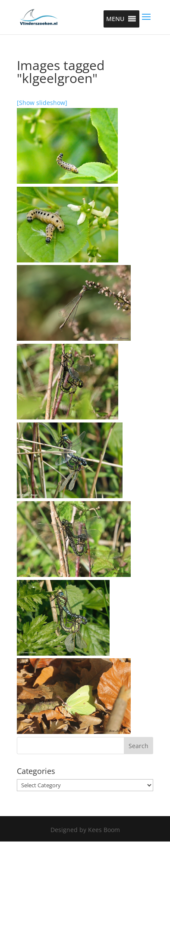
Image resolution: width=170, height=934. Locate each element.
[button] (115, 19)
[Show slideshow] (42, 103)
